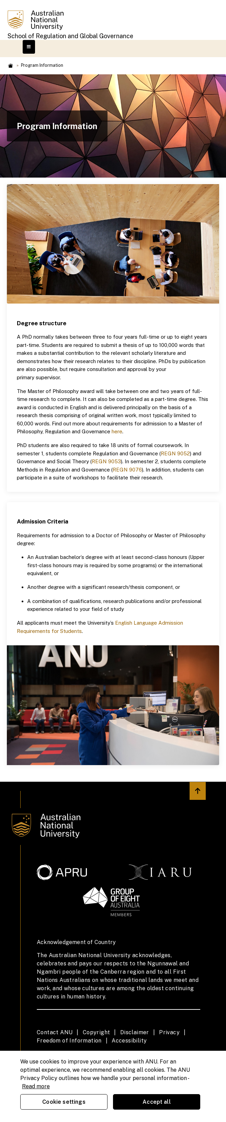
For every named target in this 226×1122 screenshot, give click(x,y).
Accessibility (129, 1040)
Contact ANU (54, 1032)
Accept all (157, 1102)
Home (10, 65)
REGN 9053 (106, 461)
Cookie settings (63, 1102)
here (117, 431)
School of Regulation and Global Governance (70, 36)
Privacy (169, 1032)
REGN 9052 (175, 453)
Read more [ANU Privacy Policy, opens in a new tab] (36, 1086)
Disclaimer (134, 1032)
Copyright (96, 1032)
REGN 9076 (127, 470)
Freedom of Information (69, 1040)
